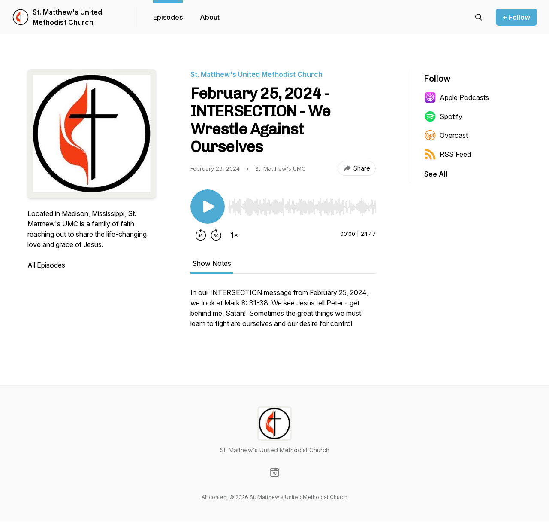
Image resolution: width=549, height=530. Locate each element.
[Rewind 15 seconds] (201, 235)
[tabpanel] (283, 312)
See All (435, 174)
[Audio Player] (302, 204)
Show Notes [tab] (211, 263)
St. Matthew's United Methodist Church (67, 17)
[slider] (302, 207)
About (210, 17)
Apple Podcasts (456, 97)
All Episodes (46, 265)
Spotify (443, 116)
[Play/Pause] (207, 206)
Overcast (446, 135)
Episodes (168, 17)
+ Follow (516, 17)
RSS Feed (447, 154)
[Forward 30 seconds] (216, 235)
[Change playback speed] (234, 235)
